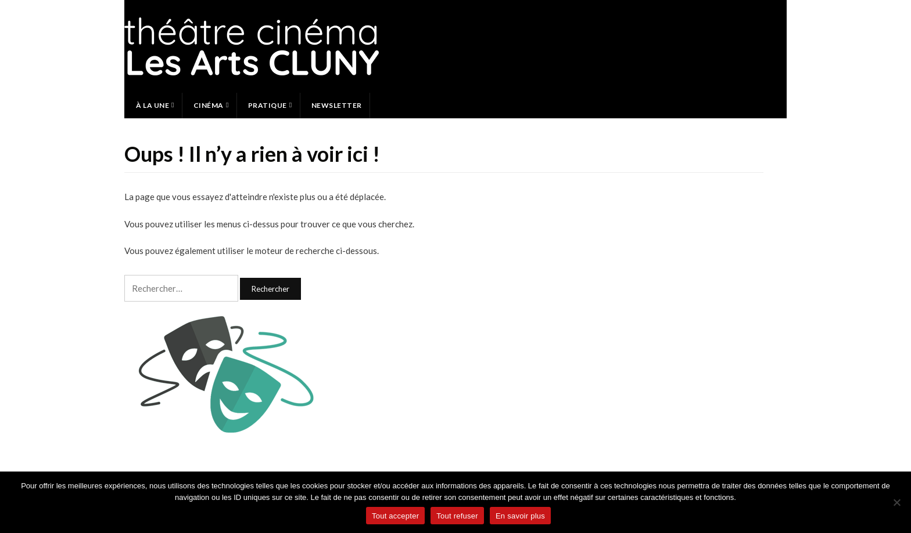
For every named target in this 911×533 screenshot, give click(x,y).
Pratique (267, 105)
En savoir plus (520, 516)
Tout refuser (457, 516)
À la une (152, 105)
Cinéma (208, 105)
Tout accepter (395, 516)
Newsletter (336, 105)
